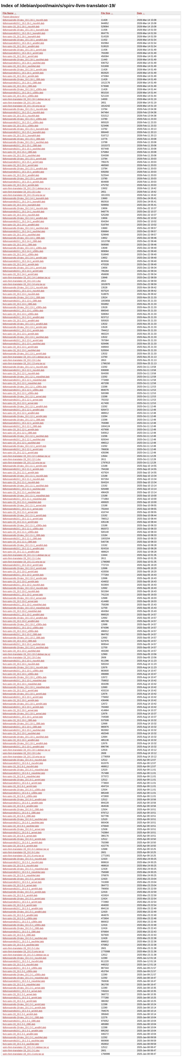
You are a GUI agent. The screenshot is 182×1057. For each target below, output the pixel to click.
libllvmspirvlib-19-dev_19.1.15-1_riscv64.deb (25, 109)
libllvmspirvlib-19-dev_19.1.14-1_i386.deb (24, 238)
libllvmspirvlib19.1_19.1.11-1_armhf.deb (23, 519)
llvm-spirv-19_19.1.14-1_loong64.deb (21, 205)
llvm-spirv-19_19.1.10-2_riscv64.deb (21, 591)
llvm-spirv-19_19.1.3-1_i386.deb (19, 1024)
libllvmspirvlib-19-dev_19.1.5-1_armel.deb (24, 879)
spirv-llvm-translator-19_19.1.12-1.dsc (22, 459)
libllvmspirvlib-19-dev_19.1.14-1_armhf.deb (24, 268)
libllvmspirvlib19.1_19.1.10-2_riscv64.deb (23, 585)
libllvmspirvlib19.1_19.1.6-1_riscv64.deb (23, 763)
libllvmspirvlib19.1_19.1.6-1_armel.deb (22, 832)
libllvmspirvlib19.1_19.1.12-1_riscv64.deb (23, 370)
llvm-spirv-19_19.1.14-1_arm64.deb (21, 264)
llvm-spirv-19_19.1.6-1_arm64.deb (20, 846)
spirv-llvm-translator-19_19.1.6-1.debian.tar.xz (26, 849)
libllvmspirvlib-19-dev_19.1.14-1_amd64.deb (25, 218)
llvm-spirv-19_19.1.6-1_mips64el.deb (21, 776)
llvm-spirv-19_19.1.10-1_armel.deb (20, 710)
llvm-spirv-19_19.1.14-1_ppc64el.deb (21, 234)
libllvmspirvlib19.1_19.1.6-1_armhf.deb (22, 783)
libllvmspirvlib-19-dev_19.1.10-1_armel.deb (24, 713)
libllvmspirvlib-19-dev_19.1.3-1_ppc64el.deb (25, 1037)
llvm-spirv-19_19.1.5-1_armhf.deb (20, 905)
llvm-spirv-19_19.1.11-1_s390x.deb (20, 532)
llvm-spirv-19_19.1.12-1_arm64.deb (21, 429)
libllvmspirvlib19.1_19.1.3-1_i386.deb (21, 1021)
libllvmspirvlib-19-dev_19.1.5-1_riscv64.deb (24, 859)
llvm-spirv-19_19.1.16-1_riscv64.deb (21, 26)
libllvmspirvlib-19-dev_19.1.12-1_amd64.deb (25, 406)
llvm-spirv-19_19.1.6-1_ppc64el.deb (21, 826)
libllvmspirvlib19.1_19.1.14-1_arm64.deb (23, 261)
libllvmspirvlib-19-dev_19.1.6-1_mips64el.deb (25, 770)
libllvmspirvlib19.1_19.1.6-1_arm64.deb (22, 842)
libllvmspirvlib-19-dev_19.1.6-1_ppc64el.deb (25, 819)
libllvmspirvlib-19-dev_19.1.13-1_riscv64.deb (25, 287)
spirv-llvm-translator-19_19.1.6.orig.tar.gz (23, 855)
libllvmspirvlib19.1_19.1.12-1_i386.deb (22, 426)
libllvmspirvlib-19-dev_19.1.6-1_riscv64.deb (24, 760)
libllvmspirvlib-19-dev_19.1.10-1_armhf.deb (24, 694)
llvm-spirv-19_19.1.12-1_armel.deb (20, 403)
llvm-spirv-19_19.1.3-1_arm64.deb (20, 1014)
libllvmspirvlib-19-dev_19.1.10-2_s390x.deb (24, 624)
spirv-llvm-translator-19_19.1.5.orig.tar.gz (23, 951)
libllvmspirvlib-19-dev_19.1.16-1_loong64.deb (25, 30)
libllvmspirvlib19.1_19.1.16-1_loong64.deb (24, 33)
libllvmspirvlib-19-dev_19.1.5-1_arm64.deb (24, 892)
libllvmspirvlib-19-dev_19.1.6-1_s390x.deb (24, 789)
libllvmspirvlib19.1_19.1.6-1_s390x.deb (22, 793)
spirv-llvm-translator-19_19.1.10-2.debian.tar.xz (26, 654)
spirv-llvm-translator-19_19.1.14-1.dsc (22, 281)
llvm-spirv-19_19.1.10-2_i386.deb (19, 641)
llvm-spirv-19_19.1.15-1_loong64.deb (21, 135)
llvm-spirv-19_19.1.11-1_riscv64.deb (21, 482)
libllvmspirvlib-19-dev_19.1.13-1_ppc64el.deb (25, 337)
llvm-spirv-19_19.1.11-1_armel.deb (20, 512)
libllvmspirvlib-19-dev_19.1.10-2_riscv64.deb (25, 588)
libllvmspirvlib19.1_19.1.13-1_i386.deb (22, 301)
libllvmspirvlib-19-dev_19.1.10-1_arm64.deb (25, 704)
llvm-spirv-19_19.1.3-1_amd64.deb (20, 1034)
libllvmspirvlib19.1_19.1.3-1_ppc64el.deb (23, 1040)
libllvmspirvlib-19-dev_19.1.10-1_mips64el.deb (26, 687)
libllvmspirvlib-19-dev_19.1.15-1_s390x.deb (24, 119)
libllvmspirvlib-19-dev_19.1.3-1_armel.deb (24, 988)
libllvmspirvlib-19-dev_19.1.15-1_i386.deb (24, 139)
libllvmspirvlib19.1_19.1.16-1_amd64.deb (23, 43)
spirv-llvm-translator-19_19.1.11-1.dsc (22, 558)
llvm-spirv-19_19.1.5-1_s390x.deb (20, 918)
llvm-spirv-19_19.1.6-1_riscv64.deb (20, 766)
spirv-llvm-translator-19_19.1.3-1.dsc (21, 1050)
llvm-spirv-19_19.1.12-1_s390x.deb (20, 393)
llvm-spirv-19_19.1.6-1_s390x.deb (20, 796)
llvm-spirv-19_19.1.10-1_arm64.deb (21, 700)
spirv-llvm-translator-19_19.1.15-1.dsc (22, 192)
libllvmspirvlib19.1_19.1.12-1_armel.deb (23, 400)
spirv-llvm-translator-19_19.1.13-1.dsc (22, 360)
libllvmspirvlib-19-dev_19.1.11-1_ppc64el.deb (25, 485)
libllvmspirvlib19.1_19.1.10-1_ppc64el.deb (24, 730)
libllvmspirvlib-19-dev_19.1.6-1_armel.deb (24, 829)
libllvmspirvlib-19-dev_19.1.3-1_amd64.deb (24, 1027)
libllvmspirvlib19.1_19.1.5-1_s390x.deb (22, 922)
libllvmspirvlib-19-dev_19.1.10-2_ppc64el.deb (25, 647)
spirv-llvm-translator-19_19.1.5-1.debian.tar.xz (26, 955)
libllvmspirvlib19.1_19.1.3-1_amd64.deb (23, 1031)
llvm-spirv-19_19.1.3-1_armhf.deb (20, 1001)
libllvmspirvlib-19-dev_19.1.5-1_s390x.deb (24, 925)
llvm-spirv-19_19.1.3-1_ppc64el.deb (21, 1044)
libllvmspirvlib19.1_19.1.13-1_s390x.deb (23, 310)
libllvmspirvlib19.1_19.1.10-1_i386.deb (22, 727)
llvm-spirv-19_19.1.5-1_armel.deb (20, 885)
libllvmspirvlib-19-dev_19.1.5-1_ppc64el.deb (25, 938)
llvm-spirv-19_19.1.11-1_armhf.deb (20, 522)
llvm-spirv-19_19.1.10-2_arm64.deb (21, 581)
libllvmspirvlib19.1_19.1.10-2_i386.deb (22, 634)
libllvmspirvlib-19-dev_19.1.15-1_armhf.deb (24, 159)
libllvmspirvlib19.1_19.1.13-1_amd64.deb (23, 317)
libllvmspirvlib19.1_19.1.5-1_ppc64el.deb (23, 941)
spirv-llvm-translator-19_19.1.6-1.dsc (21, 852)
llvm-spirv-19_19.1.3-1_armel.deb (20, 994)
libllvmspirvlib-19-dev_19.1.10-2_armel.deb (24, 598)
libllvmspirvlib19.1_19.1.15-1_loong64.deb (24, 132)
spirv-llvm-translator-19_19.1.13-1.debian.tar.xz (26, 357)
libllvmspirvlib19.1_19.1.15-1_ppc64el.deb (24, 149)
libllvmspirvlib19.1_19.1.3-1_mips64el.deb (24, 981)
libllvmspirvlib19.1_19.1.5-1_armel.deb (22, 882)
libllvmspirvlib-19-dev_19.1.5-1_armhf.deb (24, 898)
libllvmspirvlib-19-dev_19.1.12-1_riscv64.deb (25, 367)
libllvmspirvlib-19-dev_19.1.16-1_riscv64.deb (25, 20)
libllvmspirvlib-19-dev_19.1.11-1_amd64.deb (25, 545)
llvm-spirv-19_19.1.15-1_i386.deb (19, 152)
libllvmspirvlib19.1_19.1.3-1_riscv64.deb (23, 961)
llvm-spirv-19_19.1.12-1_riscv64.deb (21, 373)
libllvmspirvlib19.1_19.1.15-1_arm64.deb (23, 182)
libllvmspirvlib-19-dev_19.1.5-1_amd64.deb (24, 912)
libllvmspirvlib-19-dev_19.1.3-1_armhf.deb (24, 1004)
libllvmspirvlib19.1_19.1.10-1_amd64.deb (23, 746)
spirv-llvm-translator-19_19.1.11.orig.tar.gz (24, 562)
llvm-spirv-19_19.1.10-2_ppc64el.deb (21, 651)
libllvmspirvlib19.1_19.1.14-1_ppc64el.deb (24, 231)
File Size (105, 13)
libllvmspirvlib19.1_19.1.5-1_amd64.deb (23, 908)
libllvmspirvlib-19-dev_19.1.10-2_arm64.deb (25, 578)
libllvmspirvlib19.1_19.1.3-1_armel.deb (22, 991)
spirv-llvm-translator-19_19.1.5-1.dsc (21, 948)
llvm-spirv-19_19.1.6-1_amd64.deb (20, 806)
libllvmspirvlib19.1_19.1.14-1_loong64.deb (24, 201)
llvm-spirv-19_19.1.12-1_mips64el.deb (22, 383)
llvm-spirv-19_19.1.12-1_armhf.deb (20, 452)
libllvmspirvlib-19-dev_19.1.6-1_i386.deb (23, 809)
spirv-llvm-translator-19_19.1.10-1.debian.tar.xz (26, 750)
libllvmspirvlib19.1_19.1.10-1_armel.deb (23, 717)
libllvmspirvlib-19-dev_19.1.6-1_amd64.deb (24, 799)
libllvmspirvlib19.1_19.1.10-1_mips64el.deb (24, 680)
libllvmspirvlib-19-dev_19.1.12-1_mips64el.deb (26, 377)
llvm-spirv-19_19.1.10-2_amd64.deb (21, 621)
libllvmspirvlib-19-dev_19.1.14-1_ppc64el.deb (25, 228)
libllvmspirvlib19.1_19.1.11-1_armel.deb (23, 509)
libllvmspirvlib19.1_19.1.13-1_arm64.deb (23, 330)
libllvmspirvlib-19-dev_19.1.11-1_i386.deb (24, 535)
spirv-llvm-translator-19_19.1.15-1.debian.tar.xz (26, 188)
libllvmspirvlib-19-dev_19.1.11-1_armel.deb (24, 505)
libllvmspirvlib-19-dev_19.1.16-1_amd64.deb (25, 40)
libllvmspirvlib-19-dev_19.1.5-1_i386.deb (23, 928)
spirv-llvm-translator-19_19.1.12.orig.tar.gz (24, 462)
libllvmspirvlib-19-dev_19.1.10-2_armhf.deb (24, 568)
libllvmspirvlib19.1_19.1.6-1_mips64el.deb (24, 773)
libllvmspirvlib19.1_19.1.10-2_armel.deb (23, 594)
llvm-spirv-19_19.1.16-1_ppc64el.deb (21, 66)
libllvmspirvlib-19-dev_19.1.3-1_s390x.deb (24, 974)
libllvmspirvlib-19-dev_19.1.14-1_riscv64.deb (25, 208)
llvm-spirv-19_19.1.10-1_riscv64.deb (21, 664)
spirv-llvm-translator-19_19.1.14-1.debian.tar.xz (26, 277)
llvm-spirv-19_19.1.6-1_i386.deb (19, 816)
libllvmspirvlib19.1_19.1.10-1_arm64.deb (23, 707)
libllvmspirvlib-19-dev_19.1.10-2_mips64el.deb (26, 608)
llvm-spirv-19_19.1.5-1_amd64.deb (20, 915)
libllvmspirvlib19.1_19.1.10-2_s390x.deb (23, 628)
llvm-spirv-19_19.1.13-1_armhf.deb (20, 347)
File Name (8, 13)
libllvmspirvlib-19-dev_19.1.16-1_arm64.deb (25, 69)
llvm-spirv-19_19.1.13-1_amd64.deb (21, 320)
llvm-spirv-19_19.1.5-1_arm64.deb (20, 895)
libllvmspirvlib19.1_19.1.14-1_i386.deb (22, 241)
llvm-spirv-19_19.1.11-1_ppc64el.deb (21, 492)
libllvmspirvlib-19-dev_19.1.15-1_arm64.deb (25, 178)
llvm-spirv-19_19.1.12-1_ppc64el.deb (21, 443)
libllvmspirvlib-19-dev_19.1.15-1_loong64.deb (25, 129)
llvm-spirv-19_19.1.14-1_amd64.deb (21, 225)
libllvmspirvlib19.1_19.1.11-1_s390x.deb (23, 529)
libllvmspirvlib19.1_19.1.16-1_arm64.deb (23, 73)
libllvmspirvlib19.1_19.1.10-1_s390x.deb (23, 671)
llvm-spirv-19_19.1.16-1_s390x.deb (20, 96)
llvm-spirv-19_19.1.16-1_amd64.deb (21, 46)
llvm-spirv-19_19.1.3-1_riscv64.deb (20, 964)
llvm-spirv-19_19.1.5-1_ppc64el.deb (21, 945)
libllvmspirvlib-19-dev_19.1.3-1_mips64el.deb (25, 978)
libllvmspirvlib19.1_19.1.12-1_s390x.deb (23, 390)
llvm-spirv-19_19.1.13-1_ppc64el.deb (21, 350)
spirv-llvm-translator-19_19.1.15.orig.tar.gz (24, 195)
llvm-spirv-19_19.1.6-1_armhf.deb (20, 786)
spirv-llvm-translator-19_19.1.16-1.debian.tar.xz (26, 99)
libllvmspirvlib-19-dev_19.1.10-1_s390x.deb (24, 677)
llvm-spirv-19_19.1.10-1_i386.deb (19, 720)
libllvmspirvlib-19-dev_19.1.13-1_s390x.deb (24, 307)
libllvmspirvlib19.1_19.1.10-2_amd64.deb (23, 614)
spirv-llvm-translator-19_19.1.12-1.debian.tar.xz (26, 456)
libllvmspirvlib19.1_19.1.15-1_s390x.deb (23, 122)
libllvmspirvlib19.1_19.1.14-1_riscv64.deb (23, 211)
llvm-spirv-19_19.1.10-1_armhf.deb (20, 690)
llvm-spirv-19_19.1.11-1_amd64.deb (21, 552)
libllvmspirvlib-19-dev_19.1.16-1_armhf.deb (24, 50)
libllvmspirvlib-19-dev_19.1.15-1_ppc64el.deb (25, 142)
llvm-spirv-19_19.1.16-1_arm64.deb (21, 76)
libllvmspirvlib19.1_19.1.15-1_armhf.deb (23, 162)
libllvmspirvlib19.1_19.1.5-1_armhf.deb (22, 902)
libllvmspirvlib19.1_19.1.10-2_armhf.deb (23, 565)
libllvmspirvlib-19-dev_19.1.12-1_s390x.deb (24, 386)
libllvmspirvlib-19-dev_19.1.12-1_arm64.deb (25, 416)
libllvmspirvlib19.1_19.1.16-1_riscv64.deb (23, 23)
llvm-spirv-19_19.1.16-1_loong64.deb (21, 36)
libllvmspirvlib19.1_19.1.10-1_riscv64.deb (23, 661)
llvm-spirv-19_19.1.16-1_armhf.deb (20, 56)
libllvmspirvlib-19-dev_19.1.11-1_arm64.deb (25, 466)
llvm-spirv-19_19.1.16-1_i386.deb (19, 86)
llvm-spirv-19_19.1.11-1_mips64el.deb (22, 502)
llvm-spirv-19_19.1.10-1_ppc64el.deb (21, 733)
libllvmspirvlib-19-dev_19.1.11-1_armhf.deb (24, 515)
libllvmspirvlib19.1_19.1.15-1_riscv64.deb (23, 112)
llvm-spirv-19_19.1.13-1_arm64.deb (21, 334)
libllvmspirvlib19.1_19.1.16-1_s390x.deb (23, 92)
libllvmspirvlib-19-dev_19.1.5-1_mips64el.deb (25, 869)
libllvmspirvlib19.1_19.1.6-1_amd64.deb (23, 803)
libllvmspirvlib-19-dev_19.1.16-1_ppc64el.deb (25, 59)
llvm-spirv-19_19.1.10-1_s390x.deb (20, 674)
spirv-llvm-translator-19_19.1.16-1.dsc (22, 102)
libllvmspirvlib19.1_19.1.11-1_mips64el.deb (24, 499)
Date (139, 13)
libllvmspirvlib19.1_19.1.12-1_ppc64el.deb (24, 439)
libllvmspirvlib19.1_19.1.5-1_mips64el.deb (24, 872)
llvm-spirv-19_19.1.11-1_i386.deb (19, 542)
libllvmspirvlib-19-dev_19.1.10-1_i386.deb (24, 723)
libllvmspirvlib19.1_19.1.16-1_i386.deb (22, 82)
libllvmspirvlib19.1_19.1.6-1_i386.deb (21, 813)
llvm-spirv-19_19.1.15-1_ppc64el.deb (21, 155)
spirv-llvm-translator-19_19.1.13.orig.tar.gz (24, 363)
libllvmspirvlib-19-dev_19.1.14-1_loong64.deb (25, 198)
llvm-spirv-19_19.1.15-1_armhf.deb (20, 165)
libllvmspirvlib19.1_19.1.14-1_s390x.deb (23, 251)
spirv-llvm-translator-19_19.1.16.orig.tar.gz (24, 106)
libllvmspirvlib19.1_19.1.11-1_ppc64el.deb (24, 489)
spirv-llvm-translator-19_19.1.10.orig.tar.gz (24, 756)
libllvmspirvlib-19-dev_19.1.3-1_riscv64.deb (24, 958)
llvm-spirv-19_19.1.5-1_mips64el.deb (21, 875)
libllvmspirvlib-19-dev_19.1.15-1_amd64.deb (25, 168)
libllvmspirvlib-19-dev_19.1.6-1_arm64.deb (24, 839)
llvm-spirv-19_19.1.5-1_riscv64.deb (20, 865)
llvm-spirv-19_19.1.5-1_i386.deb (19, 935)
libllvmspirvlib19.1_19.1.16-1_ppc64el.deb (24, 63)
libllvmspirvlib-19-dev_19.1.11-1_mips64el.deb (26, 495)
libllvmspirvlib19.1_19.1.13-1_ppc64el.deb (24, 343)
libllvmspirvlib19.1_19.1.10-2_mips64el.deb (24, 604)
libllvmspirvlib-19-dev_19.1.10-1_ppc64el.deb (25, 737)
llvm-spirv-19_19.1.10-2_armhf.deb (20, 571)
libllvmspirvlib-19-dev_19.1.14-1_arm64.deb (25, 258)
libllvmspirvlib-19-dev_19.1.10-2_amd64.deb (25, 618)
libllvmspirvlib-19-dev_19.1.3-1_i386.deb (23, 1017)
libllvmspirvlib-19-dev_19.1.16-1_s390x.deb (24, 89)
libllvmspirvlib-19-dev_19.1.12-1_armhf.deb (24, 446)
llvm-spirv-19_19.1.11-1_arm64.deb (21, 472)
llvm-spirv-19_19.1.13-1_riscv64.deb (21, 294)
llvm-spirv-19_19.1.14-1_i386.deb (19, 244)
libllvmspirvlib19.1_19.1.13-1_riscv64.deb (23, 291)
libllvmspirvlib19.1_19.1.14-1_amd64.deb (23, 221)
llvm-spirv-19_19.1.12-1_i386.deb (19, 433)
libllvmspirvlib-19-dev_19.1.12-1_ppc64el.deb (25, 436)
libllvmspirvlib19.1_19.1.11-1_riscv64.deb (23, 479)
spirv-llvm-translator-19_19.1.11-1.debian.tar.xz (26, 555)
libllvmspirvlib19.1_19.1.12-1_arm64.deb (23, 423)
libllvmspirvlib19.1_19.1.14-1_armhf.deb (23, 271)
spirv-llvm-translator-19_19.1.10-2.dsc (22, 657)
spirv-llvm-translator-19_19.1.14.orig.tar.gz (24, 284)
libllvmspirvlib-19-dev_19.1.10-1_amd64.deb (25, 743)
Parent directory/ (11, 17)
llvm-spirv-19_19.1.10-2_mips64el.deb (22, 611)
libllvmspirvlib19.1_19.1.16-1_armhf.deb (23, 53)
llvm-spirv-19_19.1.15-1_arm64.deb (21, 185)
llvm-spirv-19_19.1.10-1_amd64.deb (21, 740)
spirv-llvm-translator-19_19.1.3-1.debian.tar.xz (26, 1047)
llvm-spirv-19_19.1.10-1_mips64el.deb (22, 684)
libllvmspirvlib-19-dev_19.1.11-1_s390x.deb (24, 525)
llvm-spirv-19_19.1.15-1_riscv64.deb (21, 116)
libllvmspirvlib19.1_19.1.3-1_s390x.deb (22, 968)
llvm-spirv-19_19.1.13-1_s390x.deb (20, 314)
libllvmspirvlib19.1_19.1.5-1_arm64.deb (22, 888)
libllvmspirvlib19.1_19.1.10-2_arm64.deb (23, 575)
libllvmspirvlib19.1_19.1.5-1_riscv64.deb (23, 862)
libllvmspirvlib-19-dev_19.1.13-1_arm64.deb (25, 327)
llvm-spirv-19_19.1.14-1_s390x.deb (20, 254)
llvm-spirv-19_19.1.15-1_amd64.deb (21, 175)
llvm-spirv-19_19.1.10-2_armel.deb (20, 601)
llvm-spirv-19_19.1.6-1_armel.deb (20, 836)
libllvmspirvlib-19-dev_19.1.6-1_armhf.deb (24, 780)
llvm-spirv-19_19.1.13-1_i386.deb (19, 304)
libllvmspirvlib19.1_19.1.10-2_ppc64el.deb (24, 644)
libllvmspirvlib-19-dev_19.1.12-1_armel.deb (24, 396)
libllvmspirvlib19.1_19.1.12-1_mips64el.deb (24, 380)
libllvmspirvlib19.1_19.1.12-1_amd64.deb (23, 410)
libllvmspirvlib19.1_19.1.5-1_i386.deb (21, 932)
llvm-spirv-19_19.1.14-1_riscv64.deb (21, 215)
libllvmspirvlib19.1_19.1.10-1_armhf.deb (23, 697)
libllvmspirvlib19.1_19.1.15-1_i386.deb (22, 145)
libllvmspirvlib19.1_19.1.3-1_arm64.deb (22, 1011)
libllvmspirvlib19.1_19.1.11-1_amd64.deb (23, 548)
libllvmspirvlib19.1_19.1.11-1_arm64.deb (23, 469)
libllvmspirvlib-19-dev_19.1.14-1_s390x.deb (24, 248)
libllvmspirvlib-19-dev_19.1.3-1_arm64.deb (24, 1007)
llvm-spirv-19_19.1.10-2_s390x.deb (20, 631)
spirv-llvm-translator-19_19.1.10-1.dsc (22, 753)
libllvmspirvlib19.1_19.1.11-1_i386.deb (22, 538)
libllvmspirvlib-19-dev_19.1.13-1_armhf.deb (24, 353)
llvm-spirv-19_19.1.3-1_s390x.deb (20, 971)
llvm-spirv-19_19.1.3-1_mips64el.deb (21, 984)
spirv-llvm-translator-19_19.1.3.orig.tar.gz (23, 1054)
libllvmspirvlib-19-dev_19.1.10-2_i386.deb (24, 637)
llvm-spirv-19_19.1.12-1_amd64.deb (21, 413)
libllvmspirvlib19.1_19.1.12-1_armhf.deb (23, 449)
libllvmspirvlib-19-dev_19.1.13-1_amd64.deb (25, 324)
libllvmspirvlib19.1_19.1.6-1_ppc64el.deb (23, 822)
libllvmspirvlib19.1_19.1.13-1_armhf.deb (23, 340)
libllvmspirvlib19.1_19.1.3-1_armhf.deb (22, 997)
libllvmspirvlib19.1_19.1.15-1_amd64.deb (23, 172)
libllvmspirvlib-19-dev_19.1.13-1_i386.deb (24, 297)
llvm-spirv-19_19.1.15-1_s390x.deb (20, 126)
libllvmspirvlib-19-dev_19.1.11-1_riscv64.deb (25, 476)
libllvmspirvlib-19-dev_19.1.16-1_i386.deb (24, 79)
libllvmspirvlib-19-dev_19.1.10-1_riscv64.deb (25, 667)
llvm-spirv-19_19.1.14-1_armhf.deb (20, 274)
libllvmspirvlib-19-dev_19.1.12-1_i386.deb (24, 420)
